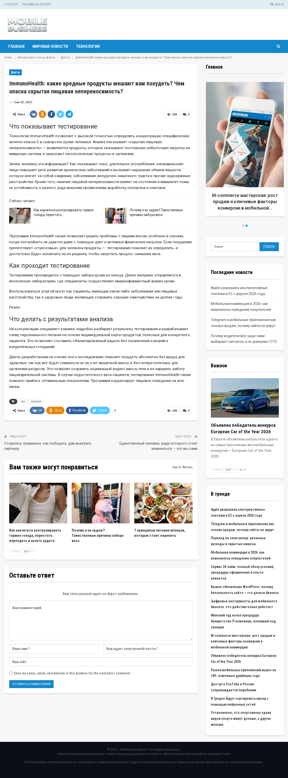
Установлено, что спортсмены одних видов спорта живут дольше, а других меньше (241, 718)
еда (23, 401)
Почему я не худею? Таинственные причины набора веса (156, 212)
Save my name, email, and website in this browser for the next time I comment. (72, 673)
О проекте (11, 4)
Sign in (277, 4)
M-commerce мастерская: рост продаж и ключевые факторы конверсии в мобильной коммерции (243, 641)
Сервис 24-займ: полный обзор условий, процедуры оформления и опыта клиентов (242, 573)
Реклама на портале (36, 4)
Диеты (15, 72)
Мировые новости (50, 46)
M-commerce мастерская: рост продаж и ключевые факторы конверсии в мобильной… (245, 201)
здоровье (36, 401)
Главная (16, 46)
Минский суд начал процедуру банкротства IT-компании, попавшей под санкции (243, 621)
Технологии (88, 46)
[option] (245, 151)
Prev (15, 551)
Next (28, 551)
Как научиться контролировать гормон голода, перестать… (64, 212)
